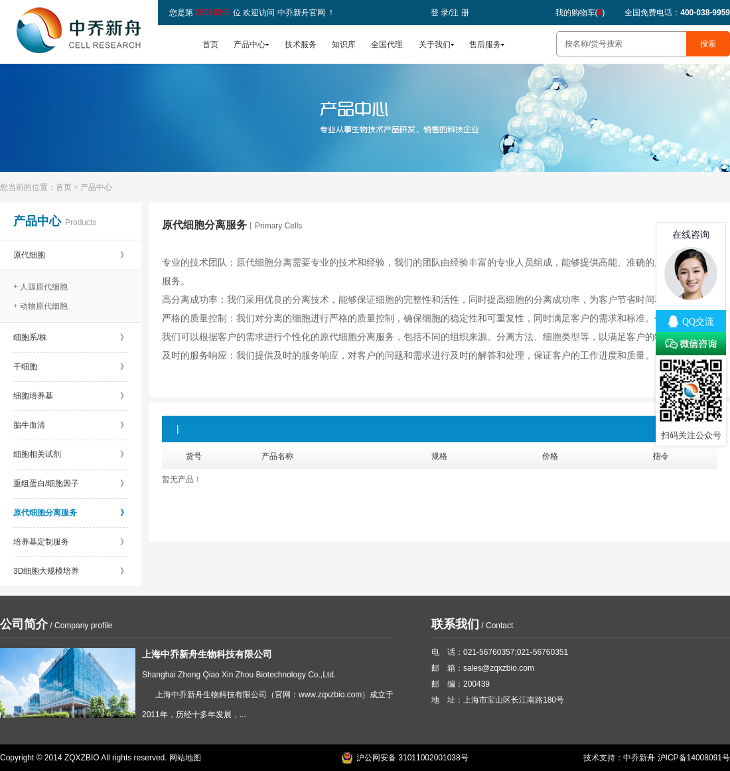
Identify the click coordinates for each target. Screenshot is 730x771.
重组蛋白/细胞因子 (70, 483)
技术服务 (301, 44)
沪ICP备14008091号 (694, 757)
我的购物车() (580, 12)
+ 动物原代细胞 (40, 306)
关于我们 (435, 44)
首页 (210, 44)
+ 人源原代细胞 (40, 287)
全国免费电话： (677, 12)
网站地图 (185, 757)
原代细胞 (70, 255)
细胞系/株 (70, 337)
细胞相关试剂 (70, 454)
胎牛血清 (70, 425)
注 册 (460, 12)
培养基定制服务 (70, 542)
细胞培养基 (70, 395)
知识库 (344, 44)
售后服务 (485, 44)
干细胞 (70, 366)
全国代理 (387, 44)
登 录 (440, 12)
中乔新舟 (639, 757)
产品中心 (249, 44)
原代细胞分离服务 (70, 512)
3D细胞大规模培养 (70, 571)
